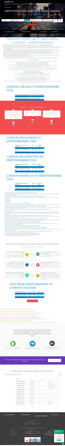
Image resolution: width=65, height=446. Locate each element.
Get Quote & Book (32, 24)
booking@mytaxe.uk (26, 31)
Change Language (33, 4)
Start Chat (59, 440)
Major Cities (49, 4)
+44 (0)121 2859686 (36, 431)
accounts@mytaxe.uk (54, 432)
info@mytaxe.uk (54, 431)
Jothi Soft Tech (39, 443)
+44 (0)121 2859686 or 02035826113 (40, 415)
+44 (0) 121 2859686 (43, 31)
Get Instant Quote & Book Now (54, 360)
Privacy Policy (34, 435)
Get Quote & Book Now (32, 300)
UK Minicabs (13, 435)
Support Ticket (55, 31)
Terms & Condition (28, 435)
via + (27, 20)
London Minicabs (52, 435)
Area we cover (8, 7)
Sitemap (38, 435)
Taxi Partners (42, 4)
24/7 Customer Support (10, 31)
